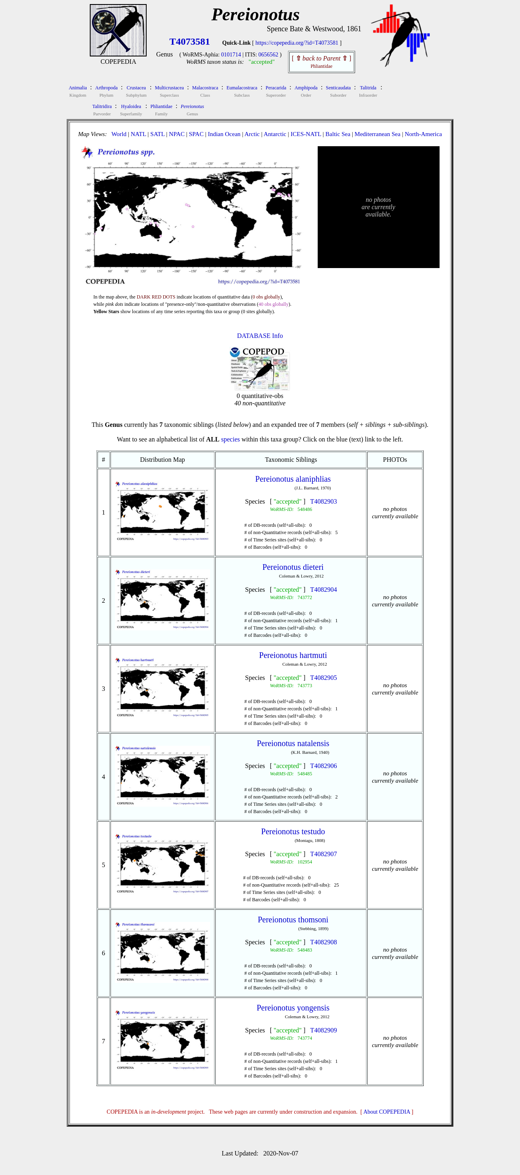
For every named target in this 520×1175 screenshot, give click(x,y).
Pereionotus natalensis (293, 743)
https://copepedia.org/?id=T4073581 (297, 43)
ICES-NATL (305, 134)
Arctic (252, 134)
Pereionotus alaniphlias (293, 478)
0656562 (268, 55)
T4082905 (323, 677)
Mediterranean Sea (378, 134)
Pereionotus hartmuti (293, 655)
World (118, 134)
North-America (423, 134)
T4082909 (323, 1030)
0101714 (231, 55)
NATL (138, 134)
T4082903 (323, 501)
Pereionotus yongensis (293, 1007)
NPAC (177, 134)
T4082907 (323, 853)
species (230, 439)
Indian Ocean (224, 134)
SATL (157, 134)
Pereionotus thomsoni (293, 919)
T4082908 (323, 942)
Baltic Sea (337, 134)
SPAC (196, 134)
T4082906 (323, 765)
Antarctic (275, 134)
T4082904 (323, 589)
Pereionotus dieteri (293, 567)
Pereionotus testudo (293, 831)
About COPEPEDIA (387, 1112)
